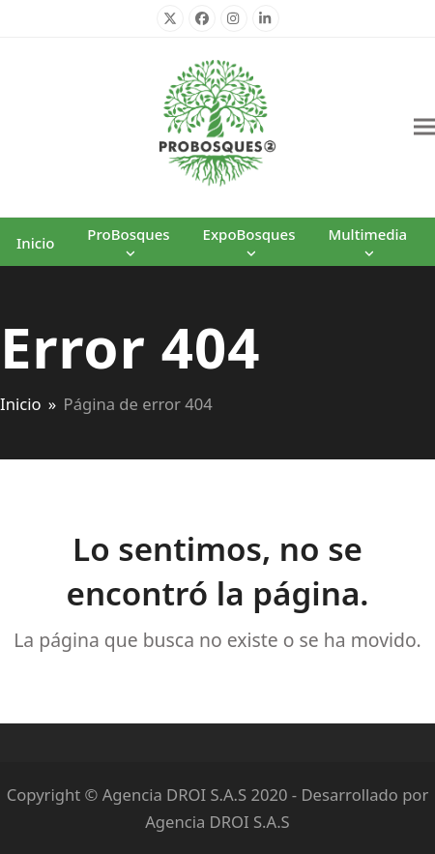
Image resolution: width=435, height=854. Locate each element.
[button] (424, 127)
